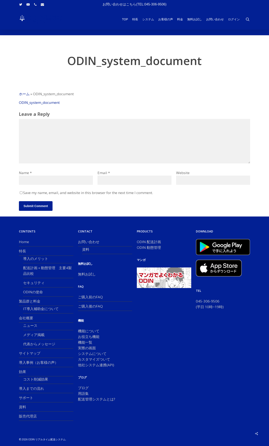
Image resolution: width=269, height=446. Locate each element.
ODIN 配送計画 (149, 241)
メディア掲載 (34, 334)
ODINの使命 (33, 292)
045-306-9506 (207, 301)
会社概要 (26, 318)
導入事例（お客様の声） (38, 362)
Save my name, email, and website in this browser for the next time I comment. (88, 192)
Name (25, 172)
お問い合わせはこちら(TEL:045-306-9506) (134, 4)
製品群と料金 (29, 301)
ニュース (30, 325)
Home (24, 241)
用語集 (83, 393)
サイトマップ (29, 353)
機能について (88, 331)
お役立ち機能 (88, 336)
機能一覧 (85, 342)
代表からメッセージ (39, 344)
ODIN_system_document (39, 102)
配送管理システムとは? (96, 399)
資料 (22, 406)
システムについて (92, 353)
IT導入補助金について (41, 308)
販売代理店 (28, 416)
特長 (22, 251)
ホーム (24, 93)
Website (183, 172)
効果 (22, 371)
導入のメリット (35, 258)
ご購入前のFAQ (90, 297)
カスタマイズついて (94, 359)
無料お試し (87, 274)
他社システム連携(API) (96, 365)
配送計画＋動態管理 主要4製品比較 (47, 270)
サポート (26, 397)
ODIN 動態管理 (149, 247)
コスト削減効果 (35, 379)
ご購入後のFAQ (90, 306)
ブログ (83, 387)
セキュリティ (34, 282)
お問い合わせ (88, 241)
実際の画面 (87, 348)
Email (104, 172)
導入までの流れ (31, 388)
